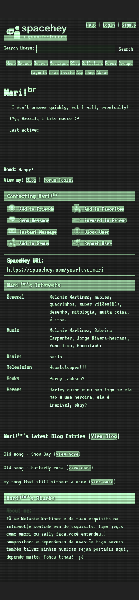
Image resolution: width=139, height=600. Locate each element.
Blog (75, 63)
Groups (126, 63)
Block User (91, 232)
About (102, 72)
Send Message (28, 220)
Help (91, 25)
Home (11, 63)
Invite (67, 72)
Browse (24, 63)
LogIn (109, 25)
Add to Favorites (98, 209)
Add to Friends (31, 209)
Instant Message (32, 232)
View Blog (107, 436)
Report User (92, 243)
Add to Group (28, 243)
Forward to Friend (99, 220)
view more (67, 454)
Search (126, 49)
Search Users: (19, 48)
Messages (59, 63)
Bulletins (92, 63)
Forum (111, 63)
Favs (54, 72)
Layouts (39, 72)
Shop (90, 72)
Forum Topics (59, 180)
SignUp (129, 25)
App (79, 72)
